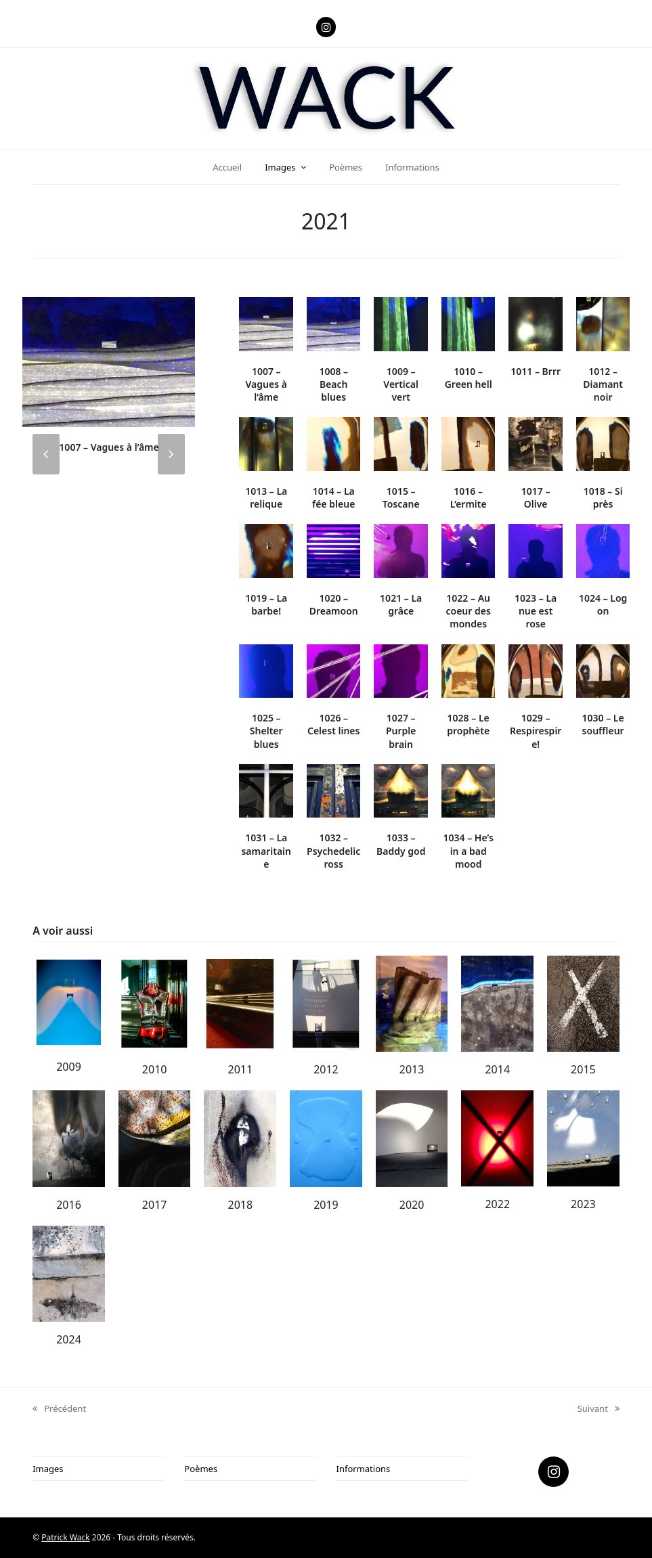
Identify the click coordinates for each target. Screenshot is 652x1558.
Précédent (59, 1409)
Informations (363, 1469)
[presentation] (46, 454)
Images (47, 1469)
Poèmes (200, 1469)
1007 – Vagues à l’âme (108, 447)
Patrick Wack (65, 1537)
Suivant (599, 1409)
